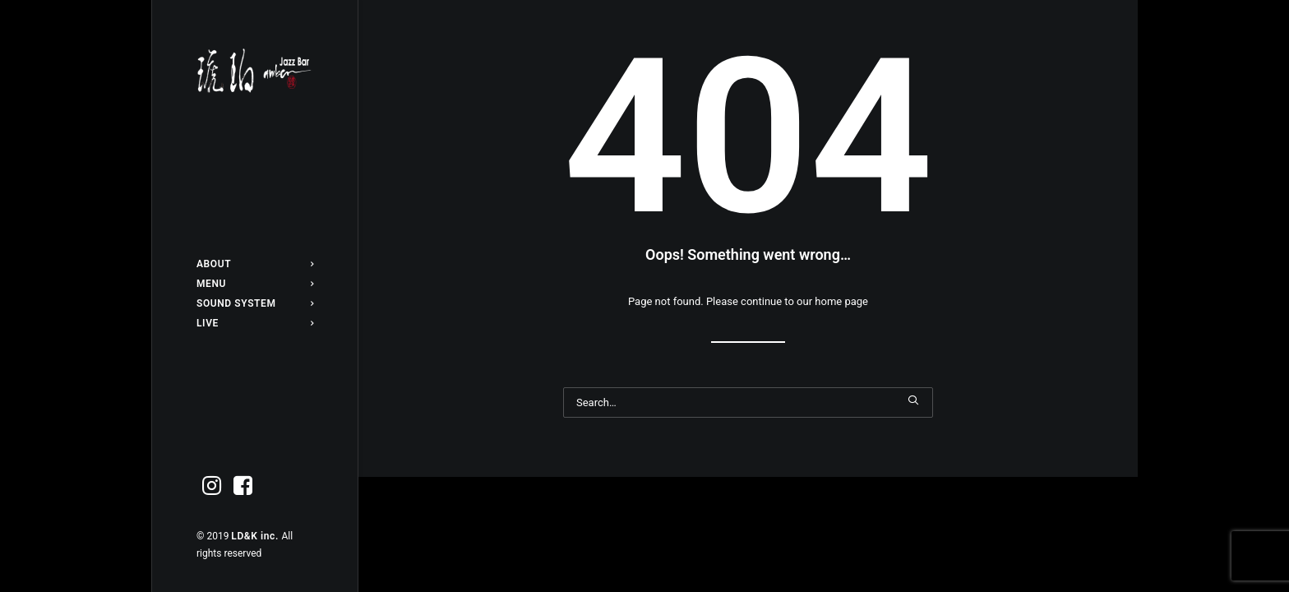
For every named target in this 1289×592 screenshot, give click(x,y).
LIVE (254, 323)
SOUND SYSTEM (254, 303)
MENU (254, 283)
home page (841, 301)
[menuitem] (255, 264)
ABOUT (254, 264)
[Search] (748, 402)
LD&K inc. (256, 536)
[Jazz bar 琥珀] (254, 71)
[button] (212, 486)
